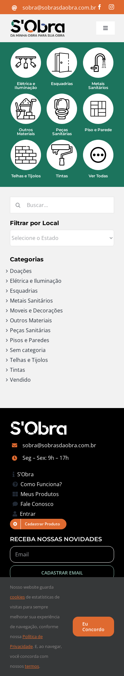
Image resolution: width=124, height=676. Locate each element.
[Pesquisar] (18, 205)
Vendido (20, 379)
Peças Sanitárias (30, 330)
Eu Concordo (93, 626)
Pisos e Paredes (29, 340)
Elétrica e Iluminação (36, 280)
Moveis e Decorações (36, 310)
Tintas (17, 369)
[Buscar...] (62, 205)
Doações (21, 271)
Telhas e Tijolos (29, 360)
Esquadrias (24, 290)
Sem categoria (28, 350)
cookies (17, 597)
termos (32, 666)
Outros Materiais (31, 320)
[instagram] (111, 7)
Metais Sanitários (31, 300)
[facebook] (99, 7)
